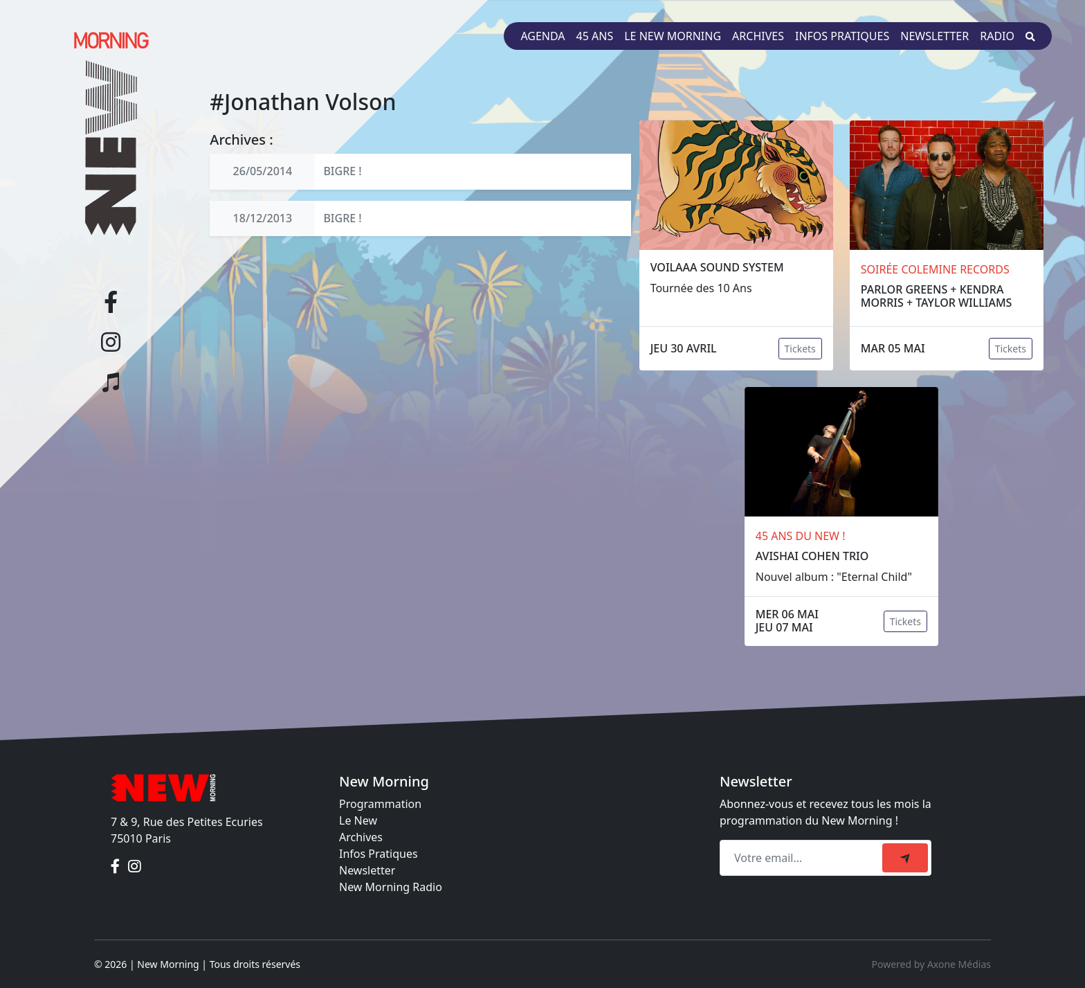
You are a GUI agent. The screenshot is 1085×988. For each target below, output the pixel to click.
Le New (358, 820)
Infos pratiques (842, 36)
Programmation (380, 803)
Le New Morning (672, 36)
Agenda (542, 36)
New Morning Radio (390, 887)
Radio (997, 36)
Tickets (800, 348)
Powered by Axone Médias (931, 964)
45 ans (595, 36)
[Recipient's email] (803, 857)
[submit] (905, 857)
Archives (758, 36)
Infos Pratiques (378, 853)
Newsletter (934, 36)
